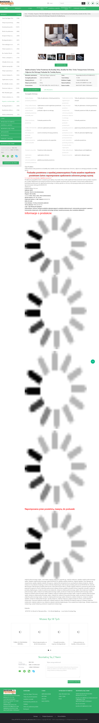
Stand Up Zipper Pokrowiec (10, 18)
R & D (60, 698)
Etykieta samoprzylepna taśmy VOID (11, 66)
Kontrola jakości (54, 8)
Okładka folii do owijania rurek (10, 62)
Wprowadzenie (46, 694)
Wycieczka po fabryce (42, 8)
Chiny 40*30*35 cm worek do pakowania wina (24, 719)
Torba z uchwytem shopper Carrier (11, 58)
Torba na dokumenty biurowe (10, 114)
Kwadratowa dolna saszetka (10, 110)
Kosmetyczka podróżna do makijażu (11, 27)
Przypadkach (5, 135)
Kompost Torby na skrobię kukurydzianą (11, 36)
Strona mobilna (62, 716)
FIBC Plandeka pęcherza (10, 93)
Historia (44, 696)
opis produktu (48, 89)
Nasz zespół (45, 701)
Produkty (18, 8)
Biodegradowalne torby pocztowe (11, 40)
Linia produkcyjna (64, 694)
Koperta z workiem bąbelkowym (10, 101)
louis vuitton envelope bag (68, 611)
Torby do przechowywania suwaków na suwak (11, 23)
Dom (6, 8)
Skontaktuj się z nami (66, 8)
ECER (86, 719)
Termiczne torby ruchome (10, 88)
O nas (30, 8)
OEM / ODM (62, 696)
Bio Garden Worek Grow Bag (10, 53)
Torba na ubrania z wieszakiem (10, 97)
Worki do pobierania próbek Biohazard (11, 31)
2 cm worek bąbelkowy (54, 611)
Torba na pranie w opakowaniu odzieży (11, 49)
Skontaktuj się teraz (61, 65)
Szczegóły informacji (32, 89)
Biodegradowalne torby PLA (10, 106)
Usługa (44, 698)
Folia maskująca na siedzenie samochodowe (11, 44)
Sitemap (35, 716)
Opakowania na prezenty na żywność (11, 79)
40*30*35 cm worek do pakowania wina (36, 611)
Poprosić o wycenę (80, 8)
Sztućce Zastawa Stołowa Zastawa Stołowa (11, 75)
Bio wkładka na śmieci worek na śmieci (11, 84)
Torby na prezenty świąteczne (10, 71)
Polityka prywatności (47, 716)
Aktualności (5, 132)
